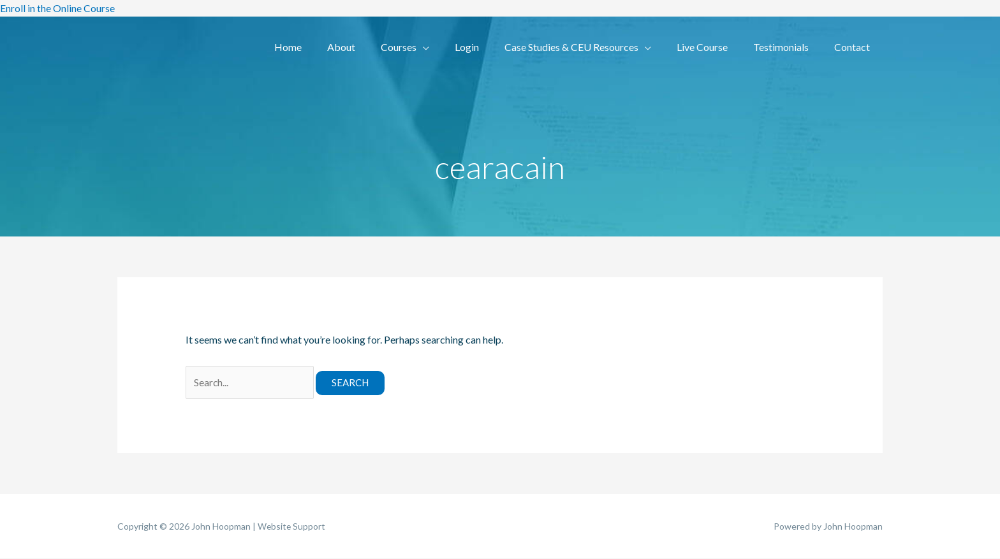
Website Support (292, 526)
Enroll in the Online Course (57, 8)
